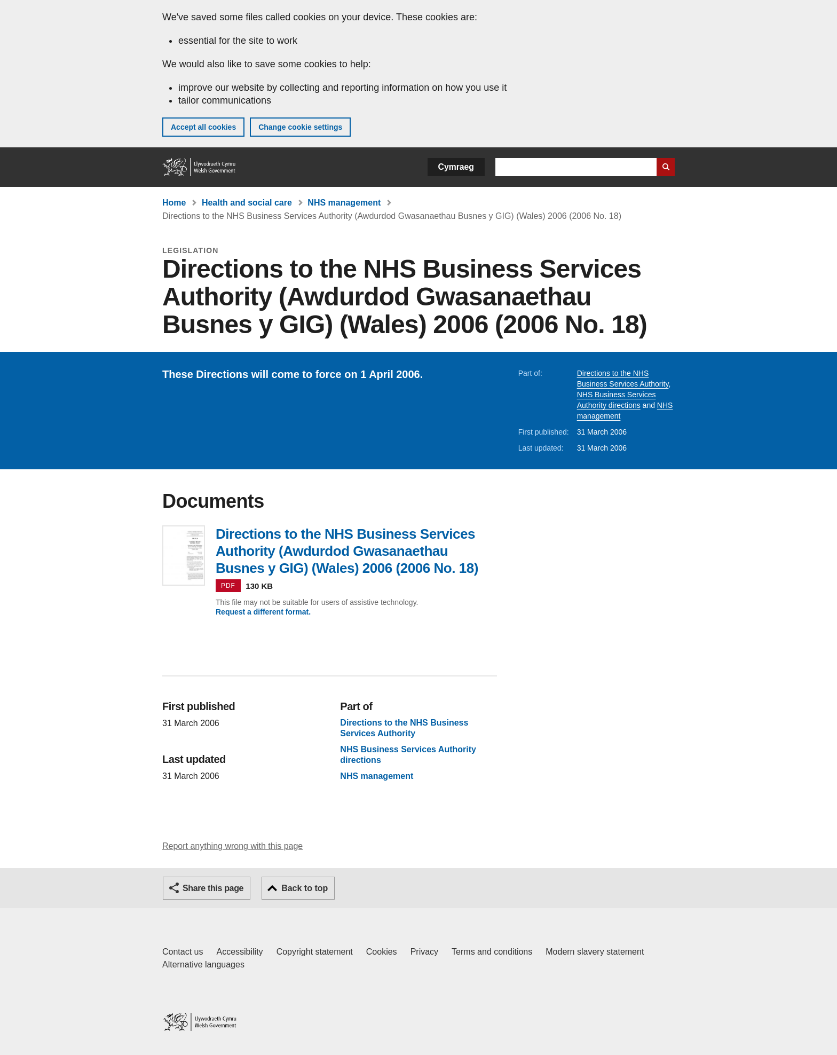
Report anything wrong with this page (232, 846)
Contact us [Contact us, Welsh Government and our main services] (182, 951)
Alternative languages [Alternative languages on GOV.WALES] (203, 964)
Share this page (213, 888)
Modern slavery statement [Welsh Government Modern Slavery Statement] (595, 951)
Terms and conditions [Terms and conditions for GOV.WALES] (492, 951)
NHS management (344, 202)
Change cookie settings (300, 127)
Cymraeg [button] (456, 166)
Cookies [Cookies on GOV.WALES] (381, 951)
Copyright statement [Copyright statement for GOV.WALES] (315, 951)
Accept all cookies (203, 127)
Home (174, 202)
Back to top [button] (304, 888)
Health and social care (247, 202)
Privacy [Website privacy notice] (424, 951)
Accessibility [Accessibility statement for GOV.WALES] (239, 951)
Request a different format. (263, 612)
